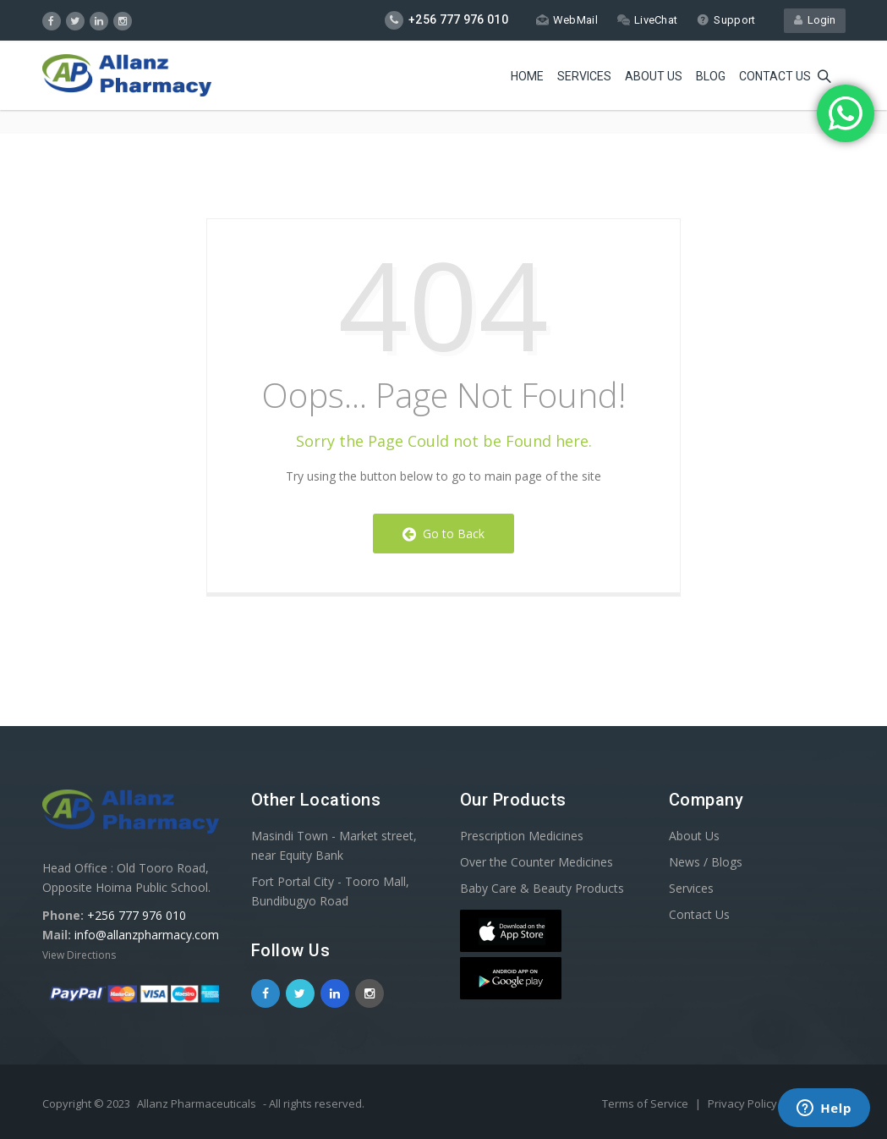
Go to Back (443, 533)
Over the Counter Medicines (536, 862)
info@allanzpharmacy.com (146, 935)
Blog (710, 76)
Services (584, 76)
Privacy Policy (744, 1103)
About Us (653, 76)
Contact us (775, 76)
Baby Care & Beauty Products (542, 888)
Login (814, 20)
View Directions (79, 955)
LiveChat (647, 20)
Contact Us (699, 914)
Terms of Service (646, 1103)
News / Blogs (705, 862)
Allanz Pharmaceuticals (196, 1103)
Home (527, 76)
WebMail (567, 20)
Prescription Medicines (521, 836)
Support (726, 20)
